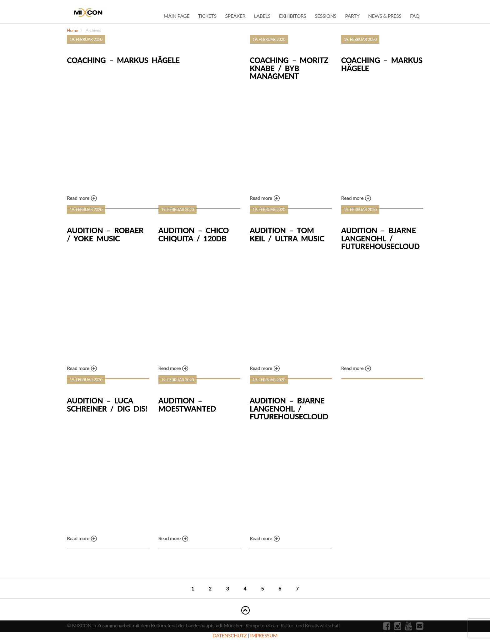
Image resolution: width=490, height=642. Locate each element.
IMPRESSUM (264, 635)
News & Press (384, 16)
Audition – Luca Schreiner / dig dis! (107, 404)
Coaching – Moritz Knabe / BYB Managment (289, 68)
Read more (82, 198)
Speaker (235, 16)
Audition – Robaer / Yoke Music (105, 234)
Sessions (325, 16)
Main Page (176, 16)
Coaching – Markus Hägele (123, 60)
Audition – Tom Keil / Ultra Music (287, 234)
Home (72, 30)
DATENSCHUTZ (229, 635)
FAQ (414, 16)
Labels (262, 16)
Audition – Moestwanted (187, 404)
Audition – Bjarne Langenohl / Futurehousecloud (380, 238)
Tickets (207, 16)
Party (352, 16)
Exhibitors (292, 16)
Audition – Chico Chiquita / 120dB (193, 234)
